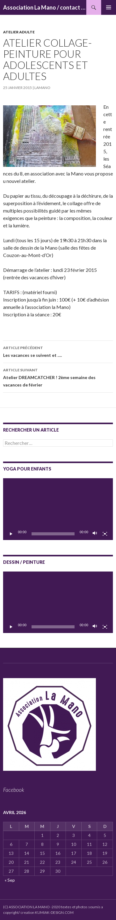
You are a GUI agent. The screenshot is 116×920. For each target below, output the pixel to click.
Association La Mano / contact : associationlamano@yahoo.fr (44, 7)
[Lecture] (11, 534)
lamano (42, 87)
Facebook (13, 789)
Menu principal (108, 7)
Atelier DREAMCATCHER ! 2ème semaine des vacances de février (58, 376)
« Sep (10, 880)
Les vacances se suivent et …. (58, 351)
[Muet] (95, 534)
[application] (58, 509)
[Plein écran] (105, 534)
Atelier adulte (19, 32)
